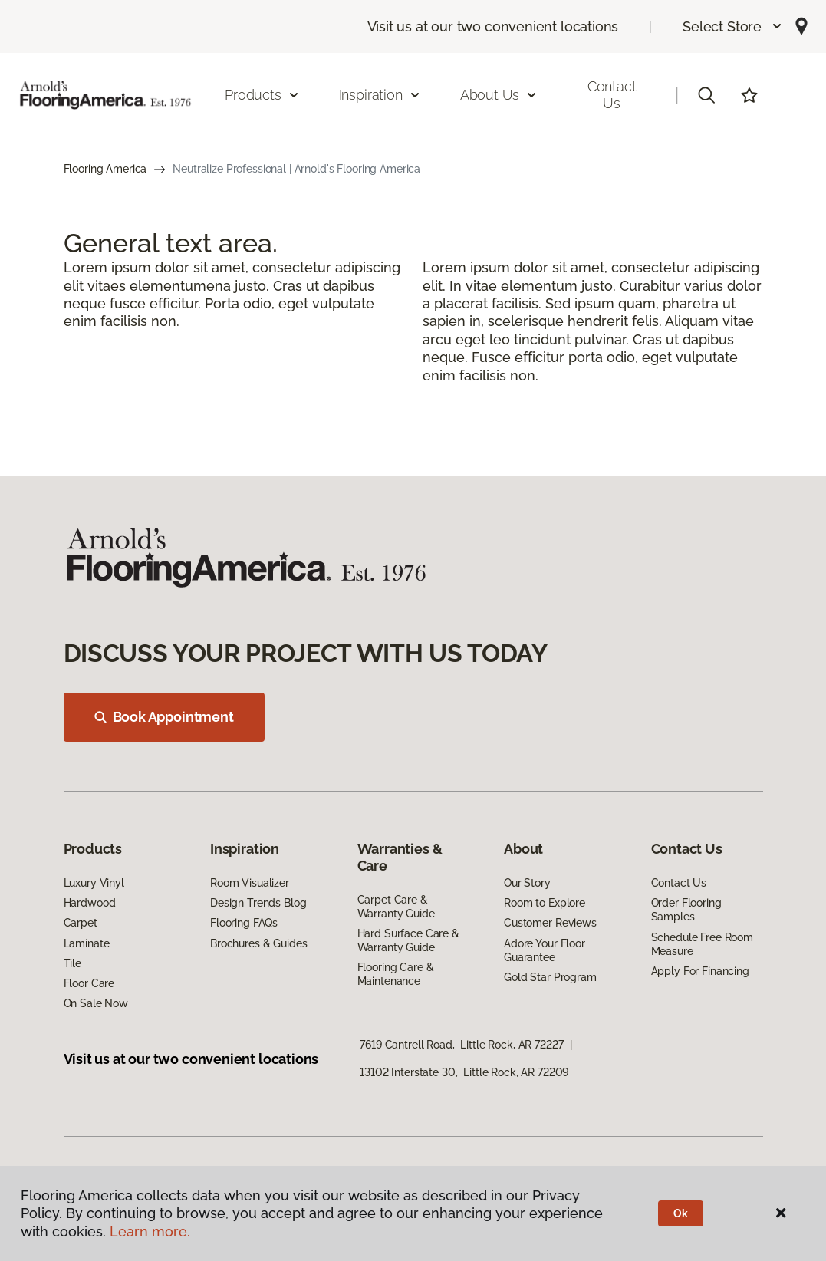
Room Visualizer (249, 883)
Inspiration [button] (380, 95)
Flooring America (105, 169)
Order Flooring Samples (686, 910)
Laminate (87, 943)
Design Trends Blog (258, 903)
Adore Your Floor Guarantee (544, 950)
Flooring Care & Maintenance (395, 974)
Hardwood (90, 903)
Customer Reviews (550, 923)
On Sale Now (96, 1003)
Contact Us (612, 94)
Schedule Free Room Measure (702, 944)
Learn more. (150, 1231)
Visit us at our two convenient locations (493, 26)
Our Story (527, 883)
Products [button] (262, 95)
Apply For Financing (700, 971)
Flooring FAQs (244, 923)
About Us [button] (499, 95)
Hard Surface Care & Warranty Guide (408, 940)
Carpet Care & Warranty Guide (396, 907)
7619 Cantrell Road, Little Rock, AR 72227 (461, 1045)
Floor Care (89, 983)
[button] (733, 26)
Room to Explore (544, 903)
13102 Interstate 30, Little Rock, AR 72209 (464, 1072)
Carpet (80, 923)
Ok (680, 1213)
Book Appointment (164, 717)
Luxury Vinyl (94, 883)
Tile (72, 963)
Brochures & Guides (258, 943)
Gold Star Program (550, 977)
